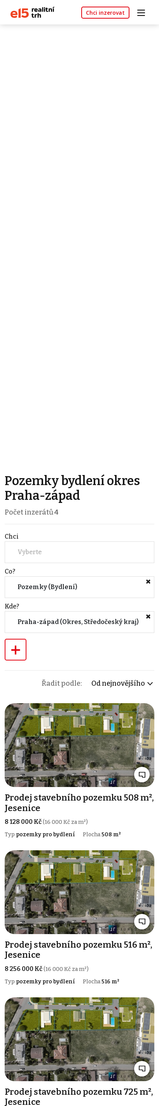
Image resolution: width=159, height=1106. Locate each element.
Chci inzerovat (105, 12)
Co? (10, 571)
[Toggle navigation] (143, 12)
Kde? (12, 606)
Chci (12, 536)
